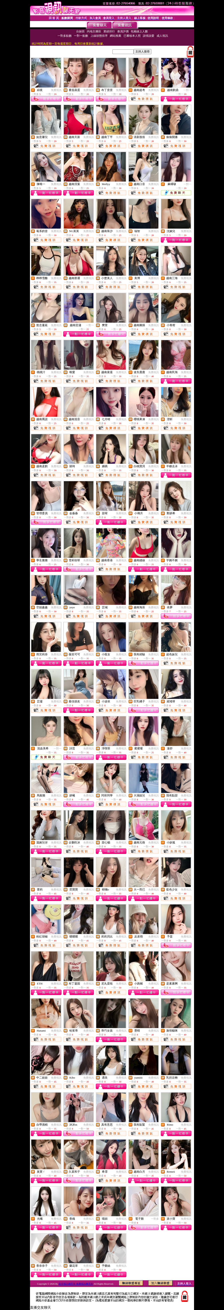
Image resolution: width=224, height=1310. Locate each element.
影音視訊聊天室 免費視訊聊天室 (76, 1283)
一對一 (187, 90)
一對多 (155, 1218)
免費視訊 (56, 90)
